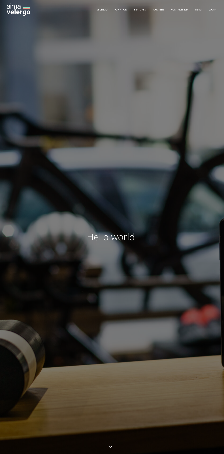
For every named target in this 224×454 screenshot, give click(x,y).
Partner (158, 9)
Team (198, 9)
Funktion (120, 9)
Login (212, 9)
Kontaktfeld (179, 9)
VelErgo (102, 9)
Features (140, 9)
